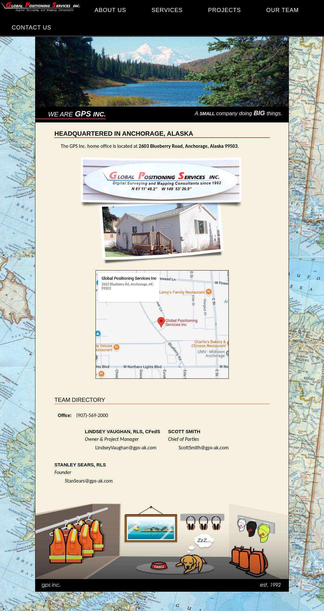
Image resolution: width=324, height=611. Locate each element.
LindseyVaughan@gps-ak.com (125, 448)
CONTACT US (31, 27)
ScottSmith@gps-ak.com (203, 448)
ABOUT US (110, 10)
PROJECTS (224, 10)
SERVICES (167, 10)
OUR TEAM (282, 10)
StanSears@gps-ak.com (89, 481)
